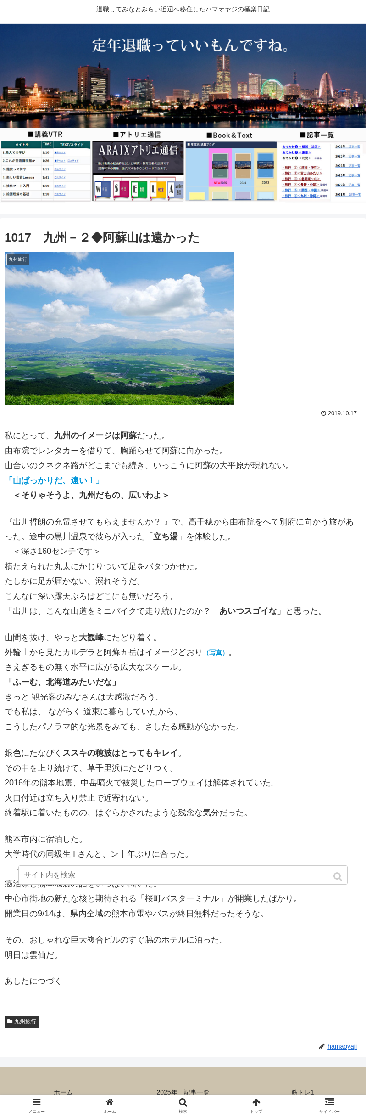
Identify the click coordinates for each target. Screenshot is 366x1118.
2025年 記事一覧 (182, 1092)
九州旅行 (25, 1021)
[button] (339, 876)
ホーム (63, 1092)
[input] (183, 875)
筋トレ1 (302, 1092)
